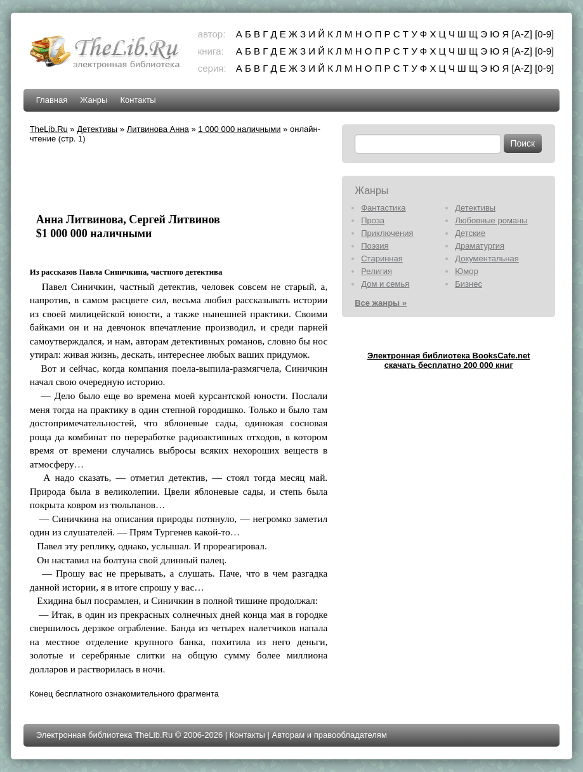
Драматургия (479, 246)
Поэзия (374, 246)
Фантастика (383, 208)
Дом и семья (385, 284)
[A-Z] (522, 34)
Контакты (137, 100)
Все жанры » (381, 303)
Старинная (382, 258)
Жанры (93, 100)
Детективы (97, 129)
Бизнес (468, 284)
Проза (372, 220)
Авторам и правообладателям (329, 735)
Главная (51, 100)
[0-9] (544, 34)
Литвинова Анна (158, 129)
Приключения (387, 233)
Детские (470, 233)
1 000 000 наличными (239, 129)
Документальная (487, 258)
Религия (376, 271)
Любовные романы (491, 220)
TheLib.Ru (49, 129)
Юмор (466, 271)
